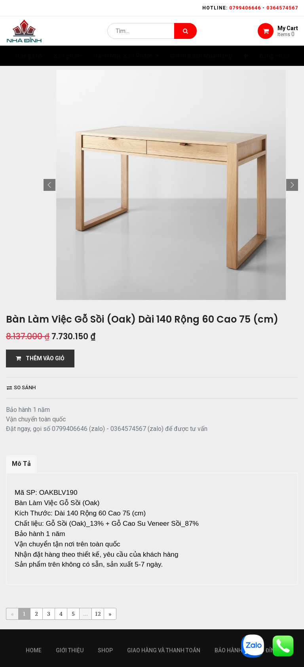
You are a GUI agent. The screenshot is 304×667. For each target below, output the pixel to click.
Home (34, 594)
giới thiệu (70, 594)
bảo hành (228, 594)
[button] (49, 140)
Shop (105, 594)
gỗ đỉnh (267, 594)
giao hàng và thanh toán (163, 594)
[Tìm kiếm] (185, 34)
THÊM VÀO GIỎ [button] (40, 314)
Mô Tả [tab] (21, 419)
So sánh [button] (21, 343)
